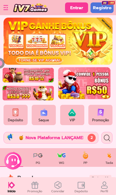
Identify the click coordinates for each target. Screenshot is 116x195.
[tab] (38, 157)
